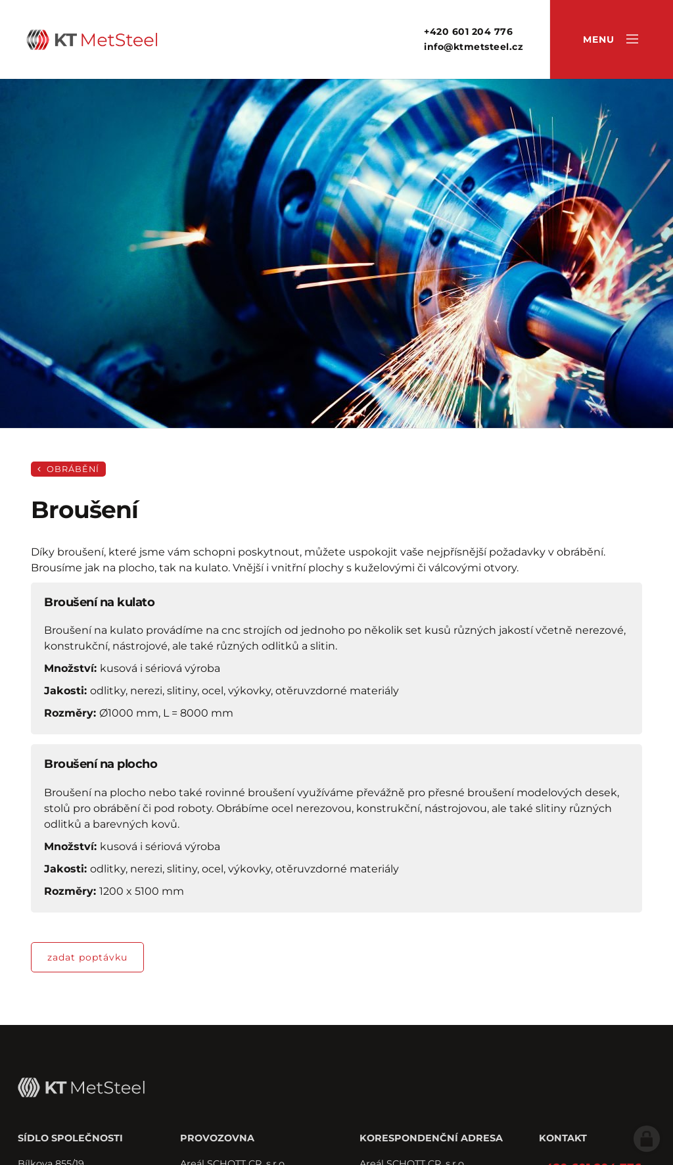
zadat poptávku (87, 957)
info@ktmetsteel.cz (473, 47)
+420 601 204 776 (468, 31)
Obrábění (68, 469)
